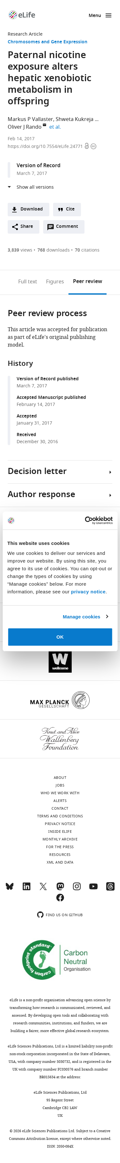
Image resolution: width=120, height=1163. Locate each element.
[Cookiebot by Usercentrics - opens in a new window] (85, 520)
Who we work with (60, 793)
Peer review (87, 282)
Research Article (25, 34)
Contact (60, 808)
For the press (60, 846)
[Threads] (110, 889)
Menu (95, 16)
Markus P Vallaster (30, 119)
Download (31, 209)
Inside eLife (60, 831)
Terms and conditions (60, 816)
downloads (53, 250)
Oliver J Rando (25, 127)
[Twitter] (43, 889)
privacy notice (88, 591)
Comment (69, 228)
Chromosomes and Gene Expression (47, 42)
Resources (60, 854)
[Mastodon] (60, 889)
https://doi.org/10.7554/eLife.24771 (46, 146)
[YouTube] (93, 889)
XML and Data (60, 862)
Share (26, 226)
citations (87, 250)
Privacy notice (60, 823)
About (60, 777)
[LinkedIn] (26, 889)
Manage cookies (81, 616)
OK (60, 637)
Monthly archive (60, 839)
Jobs (60, 785)
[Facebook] (60, 900)
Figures (55, 282)
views (20, 250)
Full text (27, 282)
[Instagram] (76, 889)
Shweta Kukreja (74, 119)
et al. (56, 127)
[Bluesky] (9, 889)
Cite (70, 209)
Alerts (60, 800)
